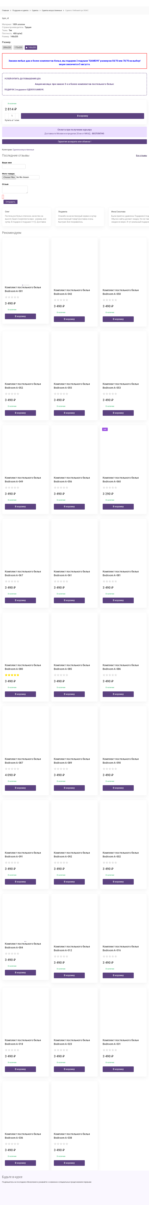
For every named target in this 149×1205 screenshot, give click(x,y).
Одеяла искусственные (52, 10)
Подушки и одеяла (20, 10)
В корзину (82, 116)
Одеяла (35, 10)
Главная (5, 10)
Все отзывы (141, 155)
